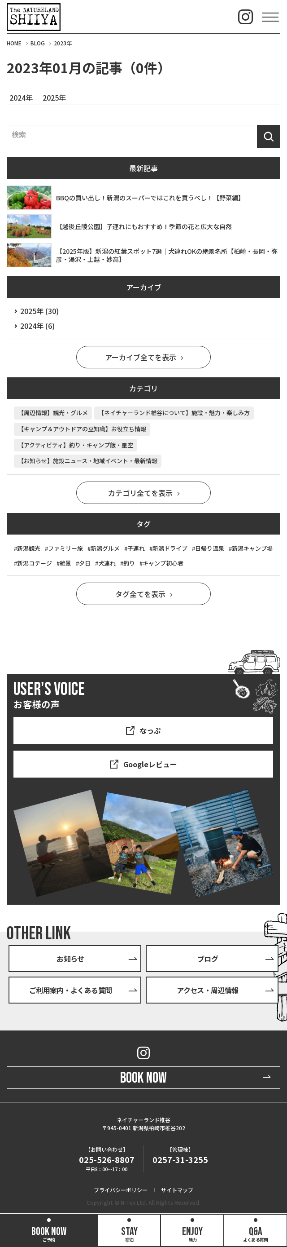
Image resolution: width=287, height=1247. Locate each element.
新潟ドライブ (169, 548)
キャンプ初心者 (163, 563)
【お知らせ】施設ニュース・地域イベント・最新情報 (87, 460)
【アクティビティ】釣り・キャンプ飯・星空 (75, 445)
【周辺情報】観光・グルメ (53, 412)
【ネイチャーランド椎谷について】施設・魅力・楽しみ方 (174, 412)
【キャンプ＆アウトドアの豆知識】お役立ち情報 (82, 429)
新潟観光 (28, 548)
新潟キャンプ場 (252, 548)
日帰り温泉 (209, 548)
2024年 (21, 97)
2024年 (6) (37, 325)
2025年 (54, 97)
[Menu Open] (270, 17)
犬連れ (107, 563)
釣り (129, 563)
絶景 (65, 563)
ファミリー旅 (65, 548)
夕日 (85, 563)
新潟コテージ (34, 563)
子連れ (136, 548)
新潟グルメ (105, 548)
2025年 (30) (39, 310)
